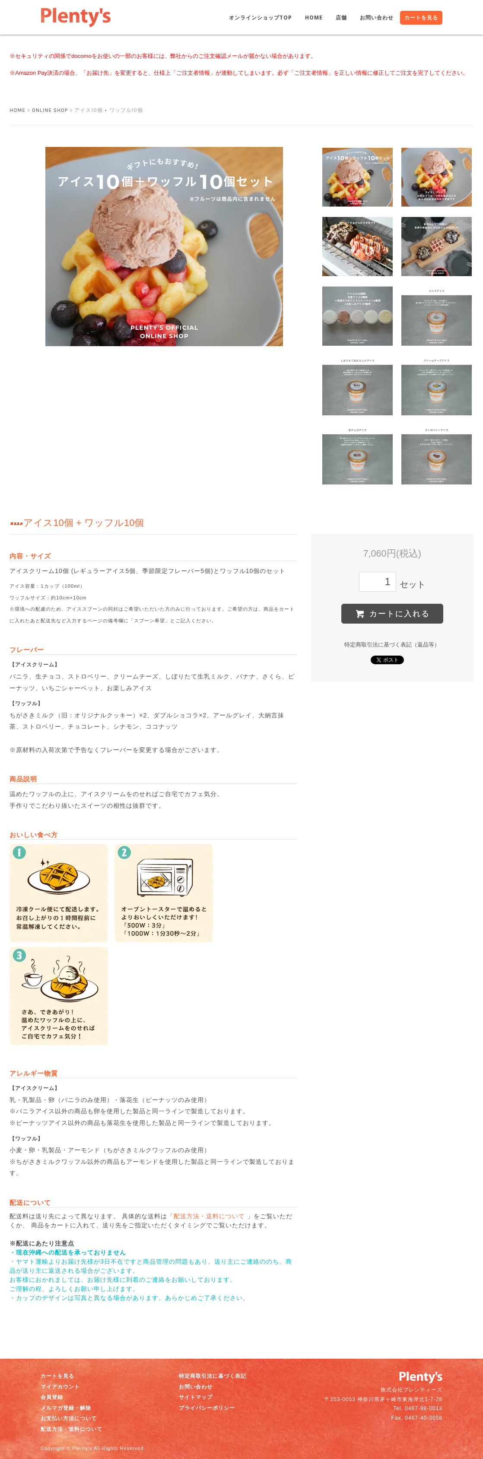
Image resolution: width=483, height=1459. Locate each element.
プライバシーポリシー (207, 1408)
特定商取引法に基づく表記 (212, 1376)
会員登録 (52, 1397)
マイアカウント (60, 1387)
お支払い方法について (69, 1418)
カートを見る (421, 17)
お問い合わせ (377, 17)
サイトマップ (196, 1397)
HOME (314, 17)
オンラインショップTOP (260, 17)
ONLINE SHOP (50, 110)
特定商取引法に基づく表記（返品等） (392, 645)
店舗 (341, 17)
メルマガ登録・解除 (66, 1408)
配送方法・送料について (209, 1216)
